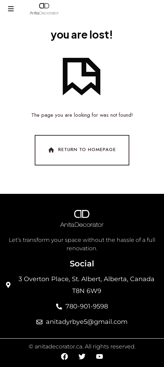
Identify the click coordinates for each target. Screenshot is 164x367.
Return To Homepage (81, 150)
